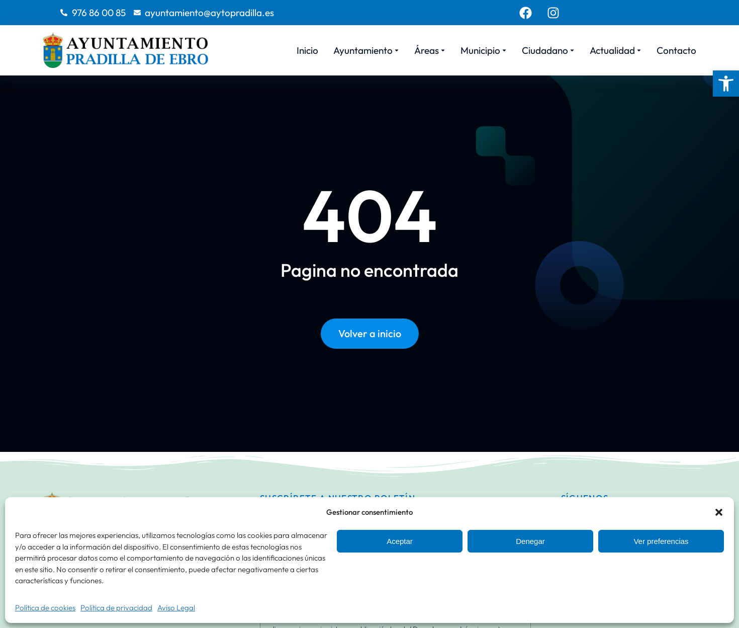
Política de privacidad (116, 607)
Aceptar (400, 541)
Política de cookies (45, 607)
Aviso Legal (176, 607)
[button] (726, 83)
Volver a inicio (369, 333)
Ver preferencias (660, 541)
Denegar (530, 541)
